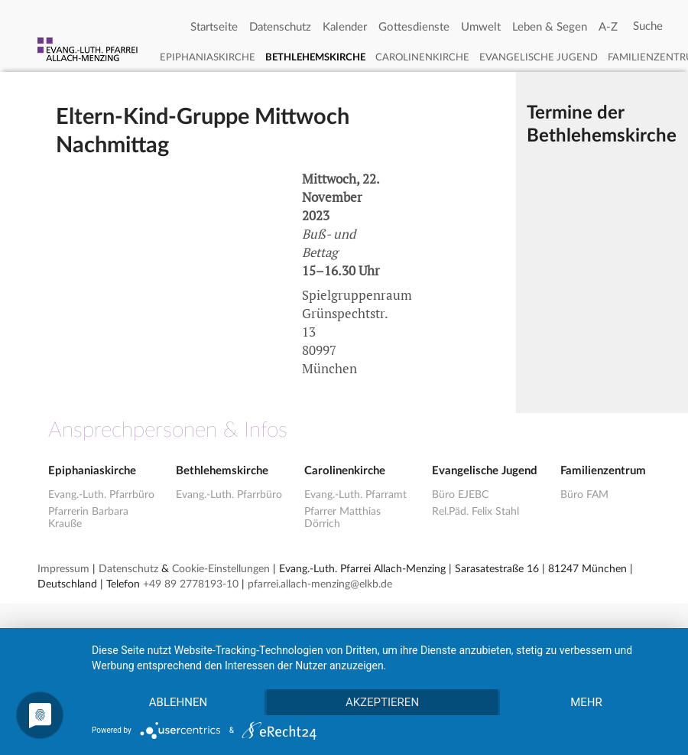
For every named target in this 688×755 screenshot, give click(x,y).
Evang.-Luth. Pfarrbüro (101, 495)
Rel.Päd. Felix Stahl (475, 511)
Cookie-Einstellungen (221, 569)
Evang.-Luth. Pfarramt (355, 495)
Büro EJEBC (460, 495)
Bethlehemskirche (315, 58)
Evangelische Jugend (538, 58)
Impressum (63, 569)
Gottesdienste (413, 27)
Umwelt (481, 27)
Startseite (214, 27)
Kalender (345, 27)
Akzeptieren (382, 702)
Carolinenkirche (422, 58)
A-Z (608, 27)
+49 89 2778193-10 (191, 584)
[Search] (648, 26)
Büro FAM (584, 495)
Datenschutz (280, 27)
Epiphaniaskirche (207, 58)
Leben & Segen (549, 27)
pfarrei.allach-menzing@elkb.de (320, 584)
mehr (586, 702)
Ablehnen (178, 702)
